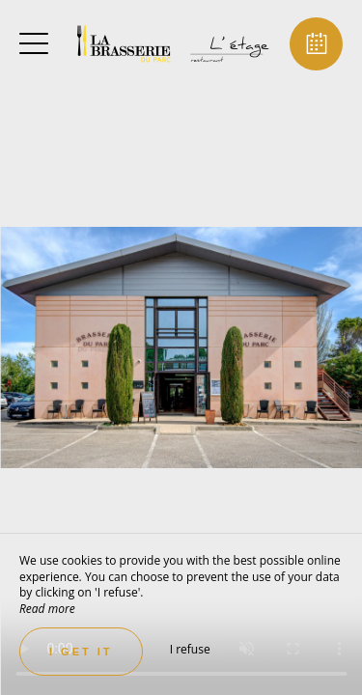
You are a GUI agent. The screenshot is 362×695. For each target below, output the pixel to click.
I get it (81, 651)
